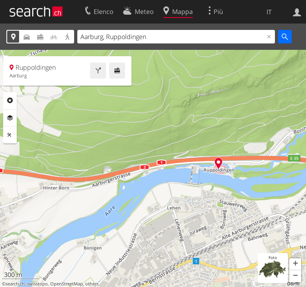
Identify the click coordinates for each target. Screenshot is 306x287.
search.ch (15, 284)
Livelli (10, 118)
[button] (295, 264)
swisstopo (37, 284)
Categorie (10, 100)
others (91, 284)
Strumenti (10, 135)
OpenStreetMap (66, 284)
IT (269, 12)
